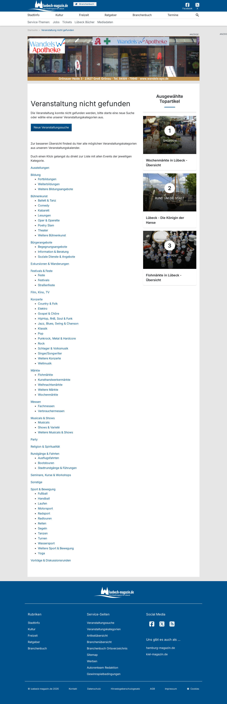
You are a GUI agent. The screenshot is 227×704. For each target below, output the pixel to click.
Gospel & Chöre (48, 313)
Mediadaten (105, 22)
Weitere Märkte (48, 389)
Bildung (36, 175)
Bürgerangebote (41, 242)
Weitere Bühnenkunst (52, 235)
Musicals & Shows (43, 418)
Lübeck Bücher (85, 22)
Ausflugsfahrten (48, 458)
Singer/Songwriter (50, 353)
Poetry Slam (46, 225)
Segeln (42, 528)
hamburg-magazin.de (160, 648)
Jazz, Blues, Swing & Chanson (58, 323)
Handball (44, 498)
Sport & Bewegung (43, 489)
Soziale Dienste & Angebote (56, 256)
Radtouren (45, 518)
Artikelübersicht (97, 635)
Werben (92, 661)
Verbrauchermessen (51, 411)
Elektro (42, 308)
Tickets (67, 22)
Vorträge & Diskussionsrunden (51, 560)
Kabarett (43, 210)
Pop (40, 333)
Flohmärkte (45, 374)
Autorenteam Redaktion (102, 667)
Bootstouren (46, 463)
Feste (41, 275)
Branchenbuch (142, 15)
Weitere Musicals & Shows (55, 432)
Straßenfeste (46, 285)
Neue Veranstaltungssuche (51, 127)
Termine (173, 15)
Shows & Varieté (49, 427)
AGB (152, 688)
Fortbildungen (47, 179)
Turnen (42, 538)
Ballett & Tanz (47, 200)
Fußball (43, 493)
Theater (43, 230)
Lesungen (44, 215)
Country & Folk (48, 303)
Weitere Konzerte (49, 358)
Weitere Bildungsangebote (55, 189)
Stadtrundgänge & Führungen (57, 468)
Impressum (171, 688)
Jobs (56, 22)
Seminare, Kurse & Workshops (51, 475)
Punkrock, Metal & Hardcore (57, 338)
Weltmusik (45, 363)
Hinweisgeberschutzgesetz (125, 688)
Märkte (35, 370)
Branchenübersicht (99, 642)
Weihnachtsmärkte (50, 384)
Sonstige (36, 482)
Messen (36, 401)
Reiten (42, 523)
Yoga (41, 553)
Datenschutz (94, 688)
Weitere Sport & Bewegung (56, 548)
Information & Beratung (53, 251)
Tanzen (43, 533)
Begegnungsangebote (52, 246)
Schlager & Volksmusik (53, 348)
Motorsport (45, 508)
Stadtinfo (33, 15)
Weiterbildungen (49, 184)
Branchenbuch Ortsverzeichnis (107, 648)
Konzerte (37, 299)
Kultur (59, 15)
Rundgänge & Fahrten (45, 453)
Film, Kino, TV (40, 292)
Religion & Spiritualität (45, 446)
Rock (41, 343)
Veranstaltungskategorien (104, 629)
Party (34, 439)
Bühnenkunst (39, 196)
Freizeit (84, 15)
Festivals (43, 280)
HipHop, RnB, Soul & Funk (55, 318)
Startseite (32, 30)
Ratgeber (111, 15)
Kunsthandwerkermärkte (54, 379)
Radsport (44, 513)
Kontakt (73, 688)
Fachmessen (46, 406)
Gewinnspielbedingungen (103, 674)
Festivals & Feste (41, 271)
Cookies (193, 688)
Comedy (43, 205)
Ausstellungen (40, 167)
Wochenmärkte (48, 394)
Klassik (42, 328)
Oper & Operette (49, 220)
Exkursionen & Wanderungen (50, 263)
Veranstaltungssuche (100, 623)
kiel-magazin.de (157, 654)
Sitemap (92, 655)
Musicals (43, 422)
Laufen (42, 503)
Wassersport (46, 543)
